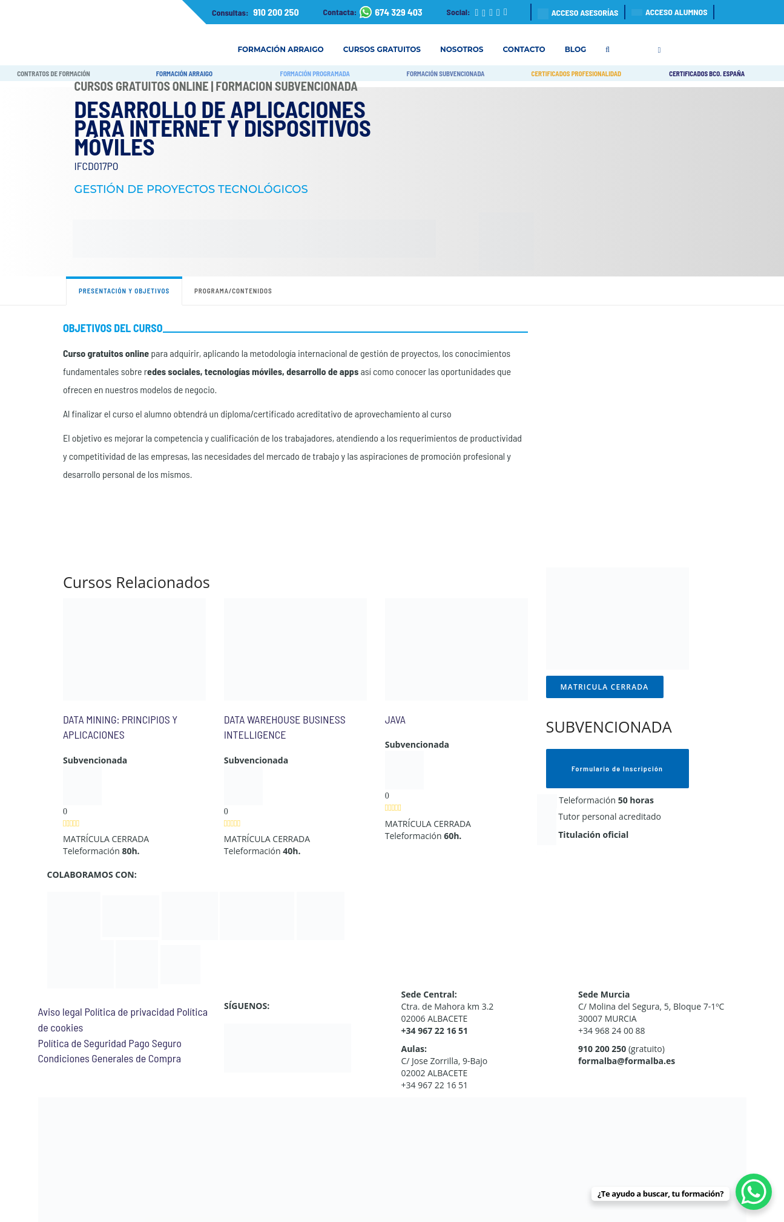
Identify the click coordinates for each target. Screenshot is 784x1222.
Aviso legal (60, 1011)
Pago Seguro (154, 1043)
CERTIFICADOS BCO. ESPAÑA (707, 73)
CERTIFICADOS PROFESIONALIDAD (577, 73)
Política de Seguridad (82, 1043)
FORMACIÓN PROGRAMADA (315, 73)
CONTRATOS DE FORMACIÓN (53, 73)
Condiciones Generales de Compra (109, 1058)
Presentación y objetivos (124, 291)
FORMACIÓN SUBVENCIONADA (446, 73)
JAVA (395, 719)
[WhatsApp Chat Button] (754, 1192)
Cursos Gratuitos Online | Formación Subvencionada (216, 86)
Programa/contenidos (233, 291)
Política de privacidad (129, 1011)
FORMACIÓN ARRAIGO (184, 73)
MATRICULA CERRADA (605, 687)
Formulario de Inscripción (617, 768)
